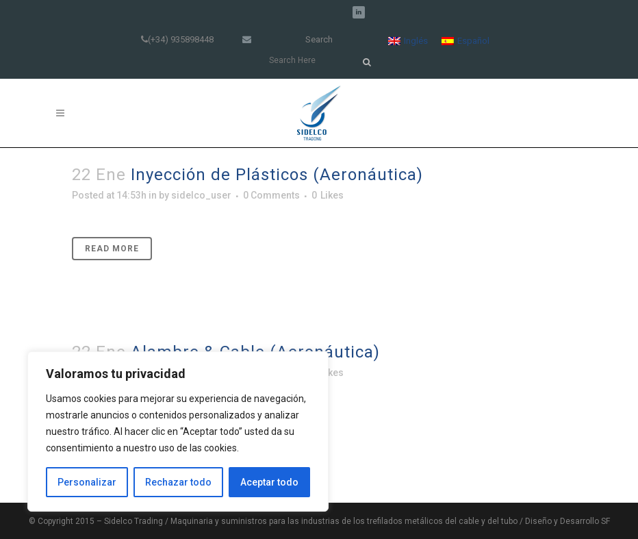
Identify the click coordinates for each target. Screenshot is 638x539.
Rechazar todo (178, 482)
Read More (112, 248)
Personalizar (87, 482)
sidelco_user (201, 195)
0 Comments (271, 195)
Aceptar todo (269, 482)
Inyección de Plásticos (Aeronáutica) (277, 174)
